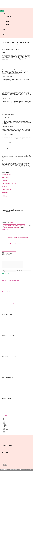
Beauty (4, 13)
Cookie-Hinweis (5, 466)
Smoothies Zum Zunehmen (6, 177)
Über (4, 195)
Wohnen (4, 433)
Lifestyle (4, 29)
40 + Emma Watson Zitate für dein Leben (8, 326)
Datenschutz (4, 465)
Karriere (4, 34)
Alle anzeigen (11, 222)
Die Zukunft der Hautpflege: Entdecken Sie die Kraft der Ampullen (12, 296)
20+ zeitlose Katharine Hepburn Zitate (7, 347)
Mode (3, 26)
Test (3, 431)
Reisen (4, 427)
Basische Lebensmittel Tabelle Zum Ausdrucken (9, 183)
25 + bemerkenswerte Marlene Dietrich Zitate (9, 357)
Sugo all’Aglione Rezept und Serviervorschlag (9, 285)
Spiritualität (4, 429)
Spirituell (4, 32)
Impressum (4, 464)
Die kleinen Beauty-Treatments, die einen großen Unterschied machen (14, 224)
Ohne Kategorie (5, 426)
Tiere (4, 432)
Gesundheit (4, 421)
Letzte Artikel (5, 196)
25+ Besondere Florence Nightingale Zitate (8, 368)
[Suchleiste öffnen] (3, 37)
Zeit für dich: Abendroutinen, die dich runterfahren (11, 227)
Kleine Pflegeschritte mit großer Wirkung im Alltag (10, 295)
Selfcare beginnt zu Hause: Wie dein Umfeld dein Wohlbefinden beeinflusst (14, 225)
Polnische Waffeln (4, 186)
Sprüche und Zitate (5, 430)
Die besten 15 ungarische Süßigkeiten (7, 253)
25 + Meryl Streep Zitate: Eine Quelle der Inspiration (10, 336)
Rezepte (3, 252)
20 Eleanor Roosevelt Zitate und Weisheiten (8, 389)
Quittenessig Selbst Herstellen (6, 174)
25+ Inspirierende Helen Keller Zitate (7, 378)
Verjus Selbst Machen (5, 192)
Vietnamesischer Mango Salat (6, 189)
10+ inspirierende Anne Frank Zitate (7, 410)
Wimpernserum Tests (7, 14)
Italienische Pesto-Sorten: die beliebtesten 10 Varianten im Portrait (11, 284)
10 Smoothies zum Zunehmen (6, 254)
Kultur (4, 424)
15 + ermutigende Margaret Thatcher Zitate (8, 315)
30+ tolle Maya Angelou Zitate (6, 399)
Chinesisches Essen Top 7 (6, 180)
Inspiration (4, 422)
